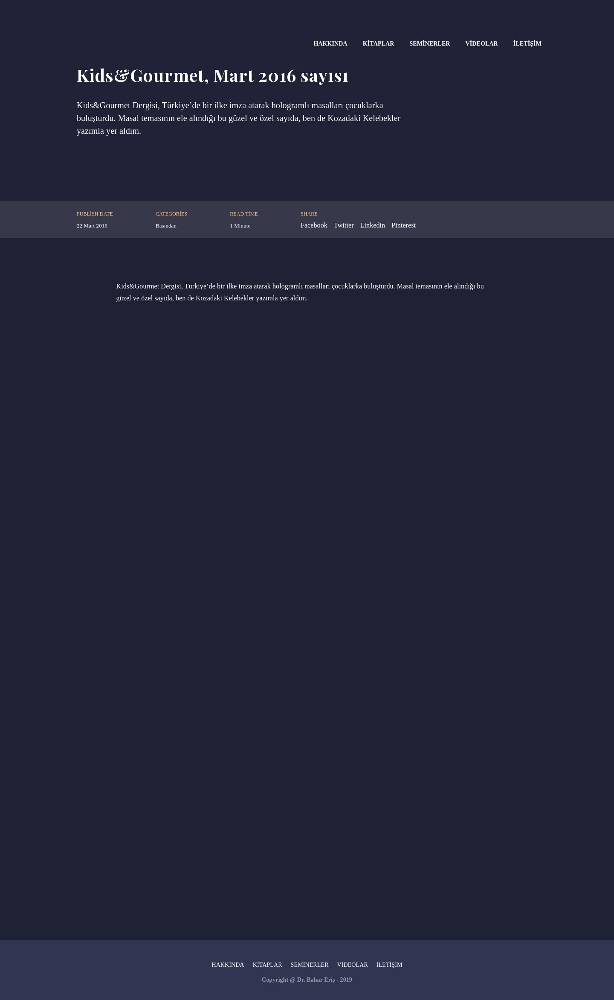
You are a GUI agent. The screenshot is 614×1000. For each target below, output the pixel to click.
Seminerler (429, 43)
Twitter (344, 225)
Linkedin (372, 225)
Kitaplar (378, 43)
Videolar (482, 43)
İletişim (527, 43)
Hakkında (330, 43)
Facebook (314, 225)
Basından (166, 225)
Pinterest (403, 225)
